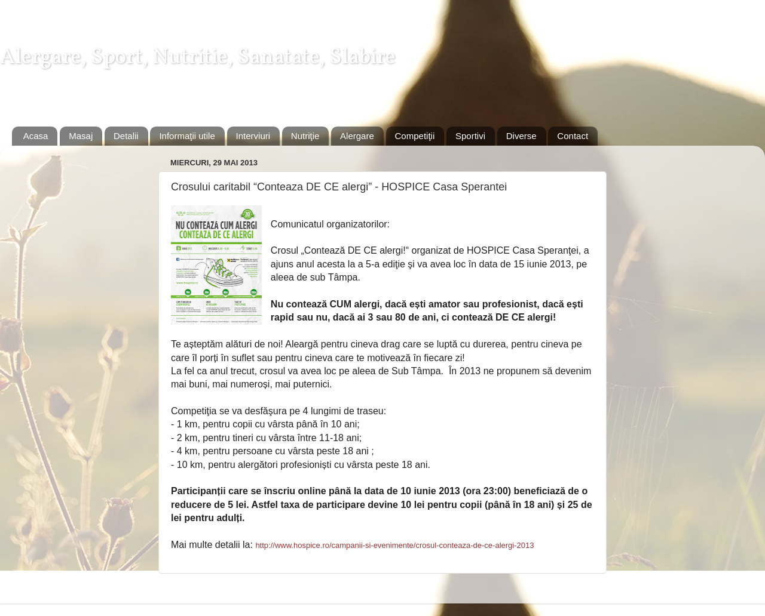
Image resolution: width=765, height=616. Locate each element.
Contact (572, 136)
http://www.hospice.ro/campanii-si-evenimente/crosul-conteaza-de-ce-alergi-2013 (394, 545)
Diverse (521, 136)
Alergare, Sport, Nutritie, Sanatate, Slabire (198, 58)
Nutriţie (305, 136)
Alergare (357, 136)
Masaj (81, 136)
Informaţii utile (187, 136)
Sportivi (470, 136)
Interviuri (253, 136)
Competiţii (415, 136)
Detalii (126, 136)
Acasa (35, 136)
